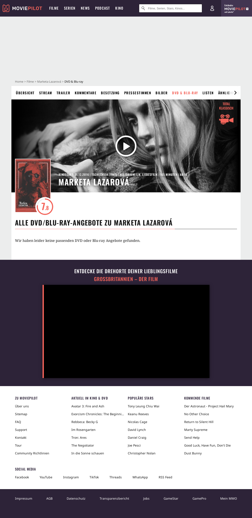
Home (19, 82)
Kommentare (85, 92)
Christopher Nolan (142, 453)
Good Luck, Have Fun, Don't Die (207, 445)
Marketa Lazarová (49, 82)
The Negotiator (82, 445)
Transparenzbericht (114, 498)
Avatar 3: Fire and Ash (87, 406)
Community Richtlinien (32, 453)
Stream (45, 92)
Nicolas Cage (137, 422)
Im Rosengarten (83, 430)
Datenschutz (76, 498)
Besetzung (110, 92)
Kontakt (20, 437)
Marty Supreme (195, 430)
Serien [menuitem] (69, 8)
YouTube (46, 477)
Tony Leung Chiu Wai (143, 406)
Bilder (162, 92)
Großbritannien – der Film (126, 279)
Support (21, 430)
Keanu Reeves (138, 414)
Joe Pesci (134, 445)
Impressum (23, 498)
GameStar (171, 498)
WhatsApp (140, 477)
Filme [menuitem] (54, 8)
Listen (208, 92)
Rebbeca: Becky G (84, 422)
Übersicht (25, 92)
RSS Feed (165, 477)
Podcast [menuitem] (102, 8)
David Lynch (137, 430)
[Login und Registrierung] (212, 8)
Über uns (22, 406)
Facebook (22, 477)
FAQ (18, 422)
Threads (115, 477)
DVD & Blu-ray (185, 92)
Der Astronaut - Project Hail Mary (209, 406)
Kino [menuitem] (119, 8)
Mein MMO (228, 498)
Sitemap (21, 414)
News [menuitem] (85, 8)
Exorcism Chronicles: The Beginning (97, 414)
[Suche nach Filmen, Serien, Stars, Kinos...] (170, 8)
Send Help (192, 437)
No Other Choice (196, 414)
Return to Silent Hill (199, 422)
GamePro (199, 498)
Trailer (63, 92)
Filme (30, 82)
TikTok (94, 477)
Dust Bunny (193, 453)
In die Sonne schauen (87, 453)
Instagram (71, 477)
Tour (18, 445)
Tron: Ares (79, 437)
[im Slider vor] (235, 92)
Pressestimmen (137, 92)
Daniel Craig (137, 437)
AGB (49, 498)
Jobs (146, 498)
